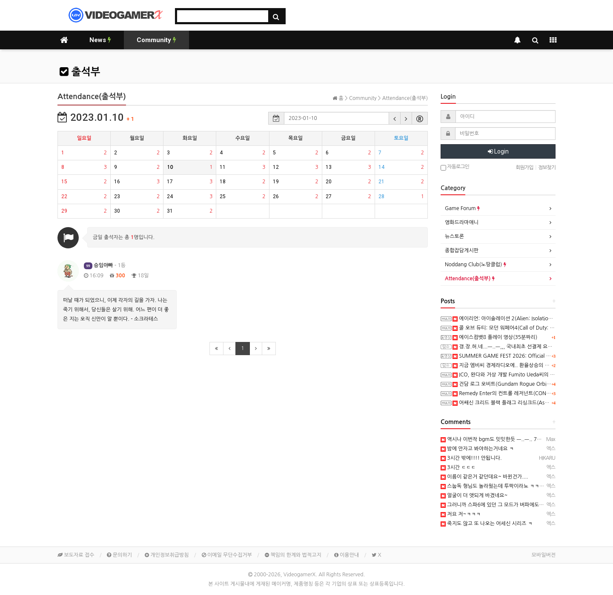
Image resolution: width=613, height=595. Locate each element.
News (100, 40)
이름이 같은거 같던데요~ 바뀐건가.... (484, 476)
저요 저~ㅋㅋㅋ (461, 514)
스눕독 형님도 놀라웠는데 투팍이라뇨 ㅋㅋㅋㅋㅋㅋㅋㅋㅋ (507, 486)
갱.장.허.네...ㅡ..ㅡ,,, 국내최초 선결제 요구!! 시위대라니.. (519, 346)
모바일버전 (544, 555)
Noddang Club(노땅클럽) (475, 264)
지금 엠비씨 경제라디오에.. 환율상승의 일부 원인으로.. (515, 365)
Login (498, 151)
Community (156, 40)
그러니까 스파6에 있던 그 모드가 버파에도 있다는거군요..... (509, 504)
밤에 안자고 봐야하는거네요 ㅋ (477, 448)
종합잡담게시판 (461, 250)
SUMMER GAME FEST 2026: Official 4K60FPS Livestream (523, 356)
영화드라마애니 (461, 222)
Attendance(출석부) (470, 278)
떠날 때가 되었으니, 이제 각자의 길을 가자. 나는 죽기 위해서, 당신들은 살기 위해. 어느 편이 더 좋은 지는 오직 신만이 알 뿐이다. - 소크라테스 (116, 310)
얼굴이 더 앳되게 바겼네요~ (474, 495)
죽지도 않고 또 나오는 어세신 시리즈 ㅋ (487, 523)
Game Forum (462, 208)
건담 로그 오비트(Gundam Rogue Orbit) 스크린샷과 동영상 (522, 384)
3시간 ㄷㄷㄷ (458, 467)
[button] (395, 118)
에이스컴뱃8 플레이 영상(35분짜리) (495, 337)
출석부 (80, 72)
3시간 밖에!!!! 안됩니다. (471, 458)
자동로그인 (455, 167)
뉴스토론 (454, 236)
